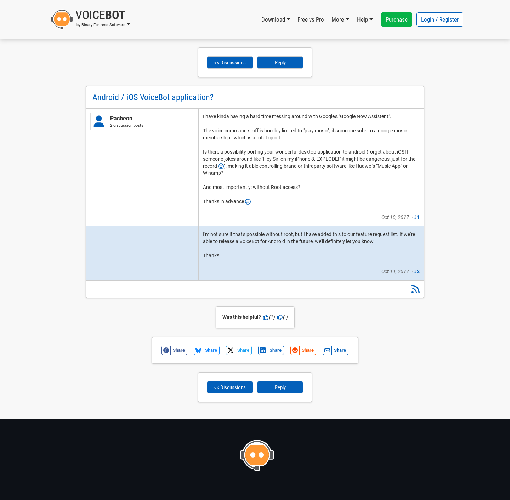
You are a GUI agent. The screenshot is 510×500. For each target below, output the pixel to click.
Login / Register (440, 19)
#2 (417, 271)
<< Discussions (230, 62)
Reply (280, 62)
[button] (90, 19)
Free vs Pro (311, 19)
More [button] (338, 19)
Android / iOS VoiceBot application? (153, 97)
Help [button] (362, 19)
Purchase (397, 19)
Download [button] (273, 19)
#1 (417, 217)
